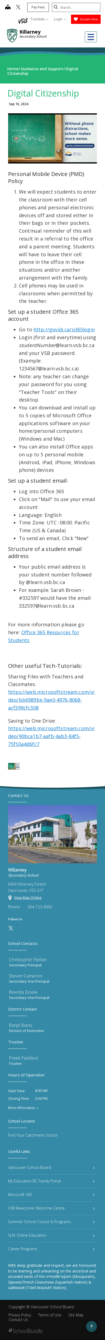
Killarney (29, 31)
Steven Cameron (25, 976)
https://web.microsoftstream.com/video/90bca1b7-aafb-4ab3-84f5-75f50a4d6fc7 (51, 736)
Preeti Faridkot (23, 1058)
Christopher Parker (28, 959)
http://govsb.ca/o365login (64, 329)
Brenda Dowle (23, 992)
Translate (39, 19)
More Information (21, 1108)
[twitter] (18, 7)
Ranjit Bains (20, 1025)
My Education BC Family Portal (51, 1181)
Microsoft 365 (51, 1194)
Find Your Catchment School (32, 1135)
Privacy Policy (20, 1314)
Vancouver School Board (51, 1167)
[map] (8, 7)
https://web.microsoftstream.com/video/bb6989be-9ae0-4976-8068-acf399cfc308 (51, 700)
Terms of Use (49, 1314)
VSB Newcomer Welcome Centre (51, 1208)
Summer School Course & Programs (51, 1221)
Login (60, 19)
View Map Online (28, 897)
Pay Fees (38, 7)
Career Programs (51, 1248)
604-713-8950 (40, 906)
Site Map (76, 1314)
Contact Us (18, 1319)
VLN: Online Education (51, 1235)
